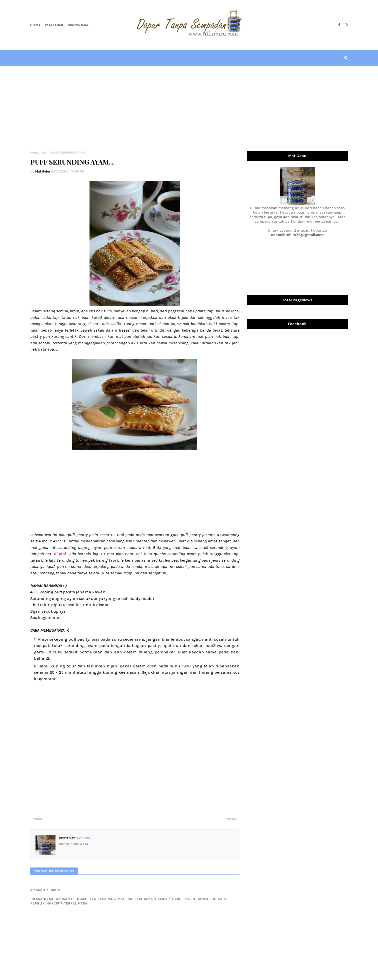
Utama (35, 25)
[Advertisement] (189, 108)
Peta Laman (54, 25)
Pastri (45, 152)
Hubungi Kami (78, 25)
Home (34, 152)
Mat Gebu (42, 171)
